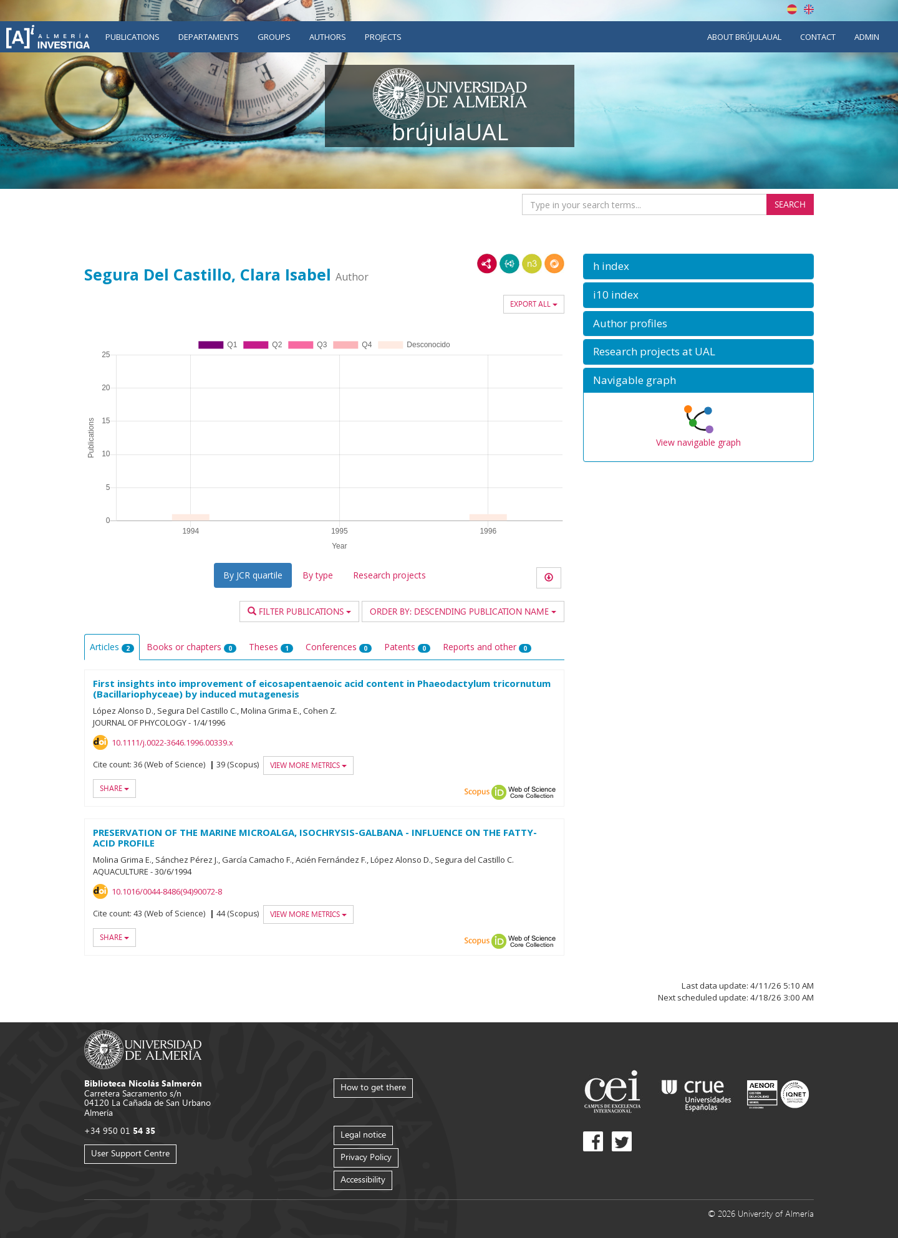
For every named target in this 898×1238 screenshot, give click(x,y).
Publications (132, 36)
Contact (818, 36)
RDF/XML (487, 264)
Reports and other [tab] (487, 647)
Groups (274, 36)
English (809, 9)
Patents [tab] (407, 647)
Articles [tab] (112, 647)
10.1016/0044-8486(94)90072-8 (167, 891)
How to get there (373, 1087)
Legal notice (363, 1134)
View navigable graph (698, 442)
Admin (866, 36)
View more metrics (308, 765)
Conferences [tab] (339, 647)
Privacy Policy (366, 1157)
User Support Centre (130, 1153)
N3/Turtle (532, 264)
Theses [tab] (271, 647)
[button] (698, 266)
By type (317, 575)
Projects (383, 36)
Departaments (208, 36)
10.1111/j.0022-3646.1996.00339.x (172, 742)
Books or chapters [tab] (191, 647)
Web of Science (532, 792)
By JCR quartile (252, 575)
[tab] (698, 266)
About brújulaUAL (744, 36)
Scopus (477, 792)
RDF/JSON (554, 264)
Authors (327, 36)
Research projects (389, 575)
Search (790, 204)
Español (792, 9)
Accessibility (362, 1179)
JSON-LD (509, 264)
